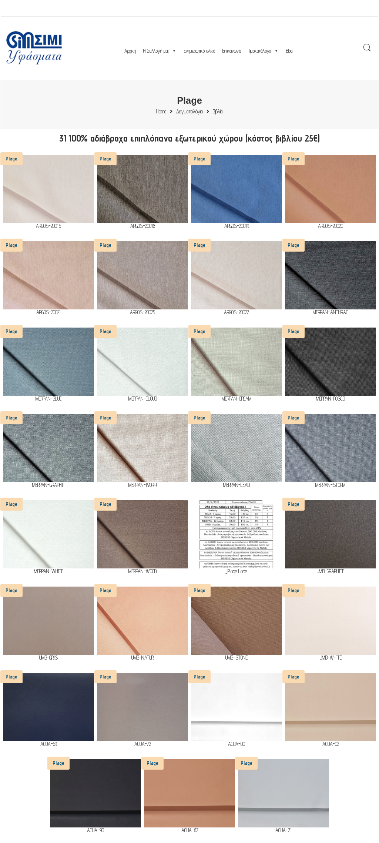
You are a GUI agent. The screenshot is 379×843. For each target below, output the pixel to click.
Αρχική (130, 51)
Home (161, 111)
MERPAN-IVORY (142, 485)
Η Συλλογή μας (160, 51)
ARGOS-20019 (236, 226)
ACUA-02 (330, 744)
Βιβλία (218, 111)
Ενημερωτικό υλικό (199, 51)
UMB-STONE (236, 658)
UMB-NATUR (142, 658)
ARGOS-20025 (142, 312)
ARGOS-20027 (236, 312)
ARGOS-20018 (142, 226)
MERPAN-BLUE (48, 399)
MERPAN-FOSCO (330, 399)
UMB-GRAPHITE (330, 571)
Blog (289, 51)
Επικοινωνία (231, 51)
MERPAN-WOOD (142, 571)
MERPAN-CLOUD (142, 399)
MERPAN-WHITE (48, 571)
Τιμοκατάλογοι (263, 51)
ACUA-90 (95, 830)
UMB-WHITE (331, 658)
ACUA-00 (236, 744)
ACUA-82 (189, 830)
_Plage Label (236, 571)
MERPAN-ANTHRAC (330, 312)
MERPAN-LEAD (236, 485)
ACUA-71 (283, 830)
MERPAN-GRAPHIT (48, 485)
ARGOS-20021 (48, 312)
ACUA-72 (142, 744)
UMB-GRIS (48, 658)
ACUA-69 (48, 744)
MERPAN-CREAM (237, 399)
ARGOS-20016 (48, 226)
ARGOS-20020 (330, 226)
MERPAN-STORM (330, 485)
